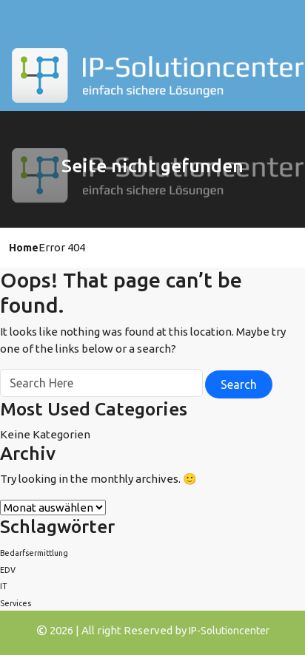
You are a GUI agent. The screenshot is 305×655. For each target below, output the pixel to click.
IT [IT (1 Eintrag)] (3, 586)
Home (23, 248)
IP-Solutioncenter (229, 631)
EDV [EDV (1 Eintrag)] (8, 570)
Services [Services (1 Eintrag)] (15, 603)
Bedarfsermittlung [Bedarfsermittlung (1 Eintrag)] (34, 553)
